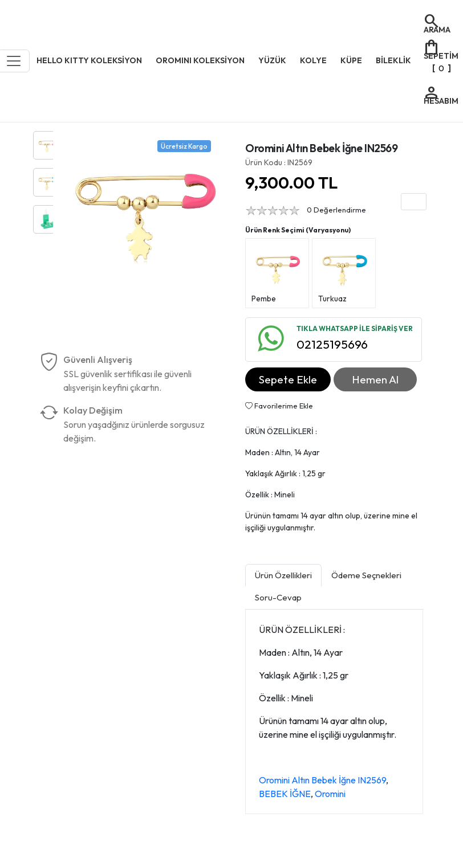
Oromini (330, 793)
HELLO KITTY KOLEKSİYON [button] (89, 60)
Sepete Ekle (288, 379)
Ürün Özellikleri (283, 575)
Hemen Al (375, 379)
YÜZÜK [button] (272, 60)
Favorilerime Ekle (279, 405)
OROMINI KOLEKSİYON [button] (200, 60)
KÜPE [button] (351, 60)
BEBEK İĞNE (285, 793)
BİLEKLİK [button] (393, 60)
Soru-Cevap (278, 597)
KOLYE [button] (313, 60)
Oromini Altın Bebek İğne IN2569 (322, 780)
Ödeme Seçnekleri (366, 575)
